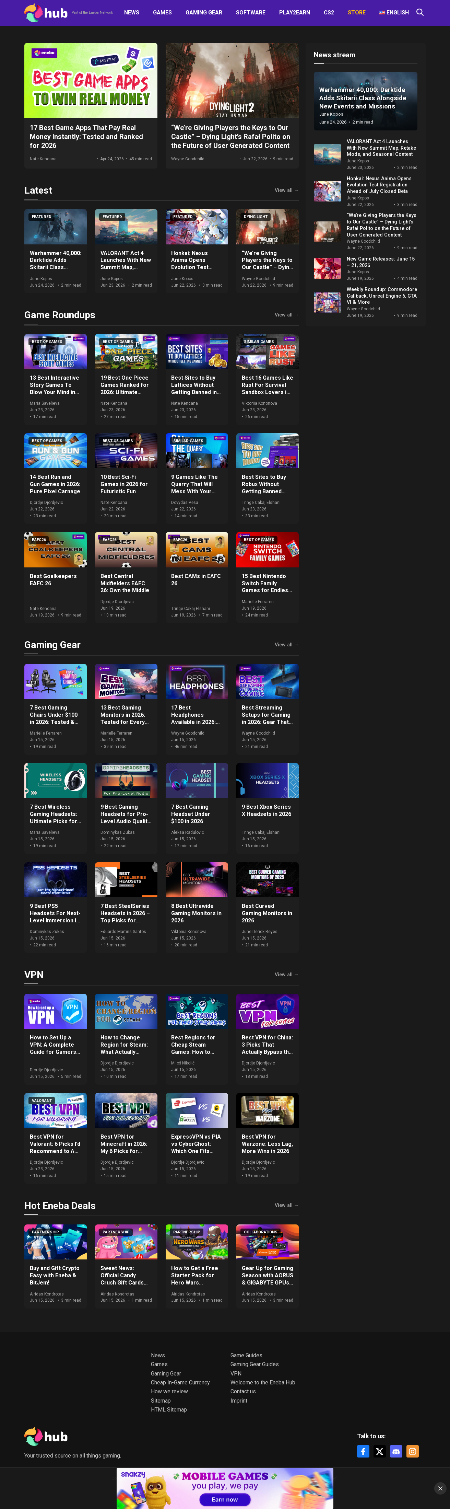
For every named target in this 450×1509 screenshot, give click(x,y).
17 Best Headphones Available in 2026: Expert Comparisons (193, 721)
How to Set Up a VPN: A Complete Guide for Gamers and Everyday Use (53, 1048)
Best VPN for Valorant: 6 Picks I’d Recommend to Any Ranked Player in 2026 (55, 1150)
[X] (380, 1451)
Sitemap (161, 1400)
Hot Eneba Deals (60, 1205)
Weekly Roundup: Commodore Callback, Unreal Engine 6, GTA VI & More (382, 296)
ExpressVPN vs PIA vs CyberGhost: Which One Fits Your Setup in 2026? (196, 1147)
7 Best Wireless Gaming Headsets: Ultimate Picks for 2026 (53, 817)
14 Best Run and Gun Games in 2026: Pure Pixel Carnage (55, 484)
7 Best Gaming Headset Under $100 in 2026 (190, 814)
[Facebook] (363, 1451)
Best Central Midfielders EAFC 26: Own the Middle (124, 583)
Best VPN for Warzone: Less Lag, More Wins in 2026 (267, 1143)
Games (162, 12)
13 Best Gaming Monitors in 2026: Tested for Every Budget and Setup (123, 718)
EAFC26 (39, 540)
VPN (34, 974)
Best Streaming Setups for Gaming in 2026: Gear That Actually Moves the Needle (267, 721)
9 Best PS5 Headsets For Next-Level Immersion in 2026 (55, 917)
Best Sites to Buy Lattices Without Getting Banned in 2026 (194, 388)
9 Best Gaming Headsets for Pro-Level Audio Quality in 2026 (125, 817)
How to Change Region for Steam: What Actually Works (124, 1048)
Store (357, 12)
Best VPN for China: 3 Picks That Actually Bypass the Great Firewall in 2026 (267, 1051)
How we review (169, 1391)
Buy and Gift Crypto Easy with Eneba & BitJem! (55, 1275)
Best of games (47, 341)
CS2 (329, 12)
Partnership (45, 1232)
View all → (287, 190)
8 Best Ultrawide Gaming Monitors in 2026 (196, 913)
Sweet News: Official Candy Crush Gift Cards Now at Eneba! (122, 1279)
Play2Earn (294, 12)
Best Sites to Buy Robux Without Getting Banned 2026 (264, 488)
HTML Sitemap (169, 1409)
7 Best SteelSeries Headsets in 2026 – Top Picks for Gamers (125, 917)
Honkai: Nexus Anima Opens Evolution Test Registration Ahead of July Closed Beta (196, 267)
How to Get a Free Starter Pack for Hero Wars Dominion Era (194, 1279)
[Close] (440, 1488)
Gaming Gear (204, 12)
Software (250, 12)
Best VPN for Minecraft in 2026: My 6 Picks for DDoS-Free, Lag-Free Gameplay (123, 1150)
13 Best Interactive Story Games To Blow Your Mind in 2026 (54, 388)
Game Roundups (59, 315)
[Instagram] (412, 1451)
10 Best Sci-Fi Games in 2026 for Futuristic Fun (124, 484)
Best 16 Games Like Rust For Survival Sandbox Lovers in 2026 (267, 388)
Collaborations (260, 1232)
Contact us (243, 1391)
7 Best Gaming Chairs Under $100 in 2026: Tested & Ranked (54, 718)
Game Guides (246, 1355)
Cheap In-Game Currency (180, 1382)
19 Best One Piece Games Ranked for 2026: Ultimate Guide (124, 388)
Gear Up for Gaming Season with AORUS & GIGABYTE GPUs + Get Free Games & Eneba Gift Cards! (267, 1282)
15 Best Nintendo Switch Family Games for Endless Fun (266, 587)
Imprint (238, 1400)
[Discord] (396, 1451)
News (131, 12)
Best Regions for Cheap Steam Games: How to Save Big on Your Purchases (193, 1051)
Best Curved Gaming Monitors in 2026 (267, 913)
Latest (38, 190)
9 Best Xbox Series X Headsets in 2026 (266, 810)
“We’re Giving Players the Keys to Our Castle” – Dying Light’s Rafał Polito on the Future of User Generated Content (381, 225)
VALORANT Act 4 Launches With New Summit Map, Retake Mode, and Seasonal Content (125, 267)
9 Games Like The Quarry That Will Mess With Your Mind (194, 488)
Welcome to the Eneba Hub (262, 1382)
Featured (41, 217)
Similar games (259, 341)
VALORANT (42, 1100)
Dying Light (256, 217)
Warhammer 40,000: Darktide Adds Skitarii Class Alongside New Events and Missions (55, 271)
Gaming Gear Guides (254, 1364)
